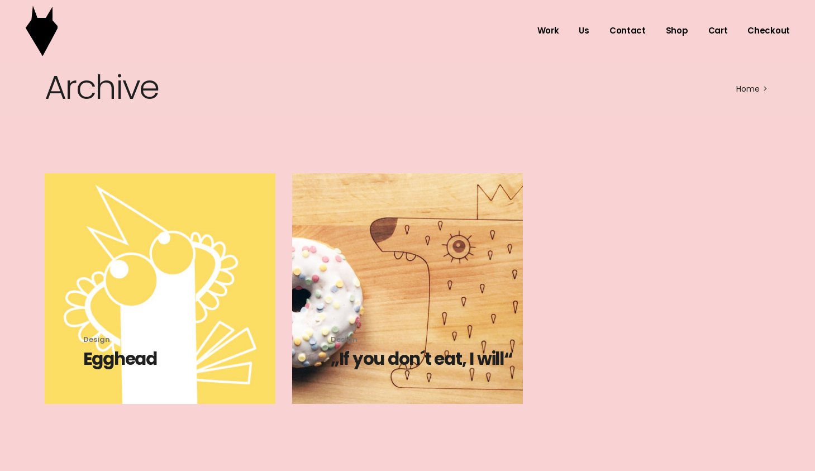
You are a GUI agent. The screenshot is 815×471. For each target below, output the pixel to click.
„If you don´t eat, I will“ (422, 358)
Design (96, 339)
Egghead (120, 358)
